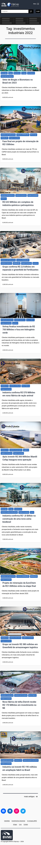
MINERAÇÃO (4, 138)
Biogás (10, 73)
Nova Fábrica (30, 320)
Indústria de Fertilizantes (8, 134)
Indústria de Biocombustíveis (9, 512)
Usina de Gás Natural (7, 76)
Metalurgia (34, 134)
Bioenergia (4, 73)
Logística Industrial (6, 453)
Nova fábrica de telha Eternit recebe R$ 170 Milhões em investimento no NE (19, 705)
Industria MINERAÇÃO (23, 134)
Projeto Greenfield (14, 138)
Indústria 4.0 (4, 386)
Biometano (17, 73)
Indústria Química (21, 195)
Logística (26, 450)
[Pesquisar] (30, 11)
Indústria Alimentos (15, 637)
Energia (24, 73)
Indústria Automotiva (16, 450)
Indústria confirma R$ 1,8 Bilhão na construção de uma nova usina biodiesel (19, 518)
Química (3, 198)
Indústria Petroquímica (7, 195)
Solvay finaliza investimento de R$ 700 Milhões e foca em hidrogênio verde (18, 329)
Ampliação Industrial (7, 320)
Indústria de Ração (15, 386)
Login (38, 11)
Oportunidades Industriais (30, 760)
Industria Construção (7, 695)
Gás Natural (31, 73)
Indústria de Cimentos (21, 695)
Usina (32, 512)
